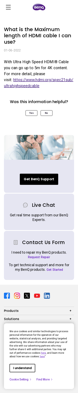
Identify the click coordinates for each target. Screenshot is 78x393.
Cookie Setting (21, 379)
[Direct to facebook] (7, 295)
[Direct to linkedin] (47, 295)
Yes (31, 113)
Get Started (55, 270)
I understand (22, 368)
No (46, 113)
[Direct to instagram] (17, 295)
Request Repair (39, 257)
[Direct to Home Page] (39, 7)
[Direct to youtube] (37, 295)
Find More (44, 379)
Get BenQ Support (39, 179)
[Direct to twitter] (27, 295)
